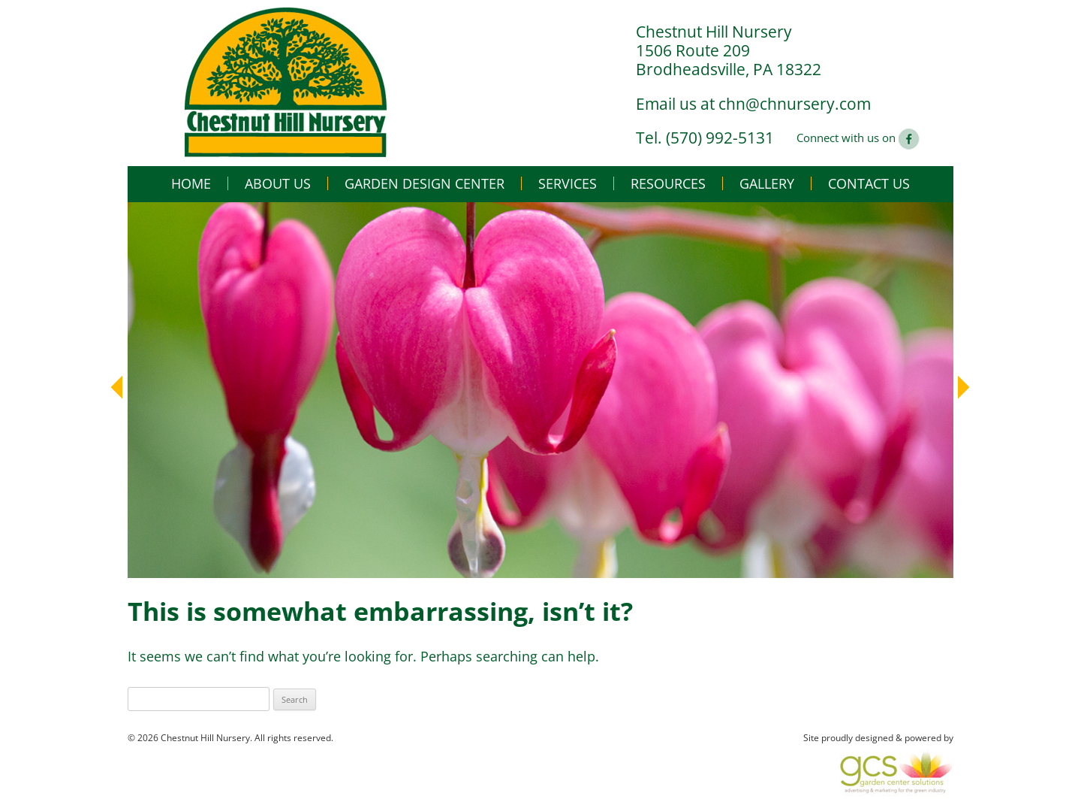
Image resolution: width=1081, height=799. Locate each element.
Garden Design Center (424, 183)
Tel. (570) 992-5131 (705, 137)
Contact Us (869, 183)
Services (567, 183)
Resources (668, 183)
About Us (278, 183)
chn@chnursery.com (794, 103)
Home (191, 183)
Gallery (766, 183)
